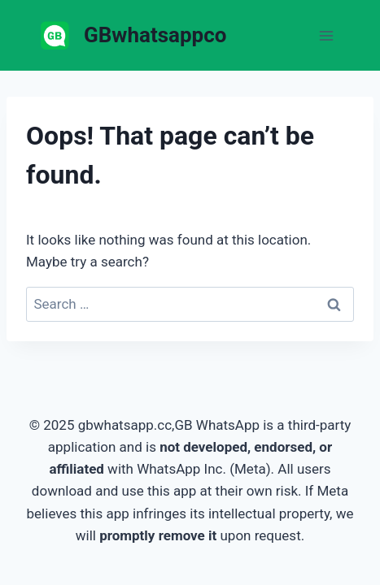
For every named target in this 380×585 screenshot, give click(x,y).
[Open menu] (326, 35)
